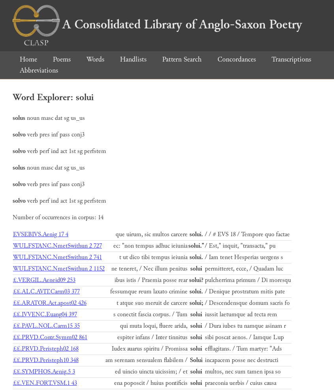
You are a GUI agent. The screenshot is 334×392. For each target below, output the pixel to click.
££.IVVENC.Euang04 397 (45, 314)
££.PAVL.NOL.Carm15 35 (46, 325)
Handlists (133, 59)
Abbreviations (39, 70)
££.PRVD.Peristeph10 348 (46, 360)
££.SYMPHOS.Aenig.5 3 (44, 371)
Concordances (237, 59)
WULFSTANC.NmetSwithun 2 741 (57, 257)
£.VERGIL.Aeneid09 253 (44, 280)
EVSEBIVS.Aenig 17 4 (40, 234)
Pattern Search (182, 59)
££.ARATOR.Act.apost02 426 (49, 303)
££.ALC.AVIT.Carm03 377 (46, 291)
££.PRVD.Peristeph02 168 (46, 348)
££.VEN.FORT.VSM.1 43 (45, 383)
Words (95, 59)
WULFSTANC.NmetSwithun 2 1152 (59, 268)
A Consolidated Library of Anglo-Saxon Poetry (157, 24)
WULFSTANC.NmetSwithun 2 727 (57, 245)
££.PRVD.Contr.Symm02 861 (50, 337)
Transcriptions (291, 59)
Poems (62, 59)
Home (28, 59)
